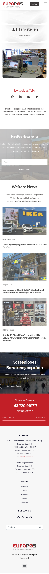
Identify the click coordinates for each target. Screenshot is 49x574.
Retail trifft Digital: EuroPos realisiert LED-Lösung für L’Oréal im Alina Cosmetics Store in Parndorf (24, 338)
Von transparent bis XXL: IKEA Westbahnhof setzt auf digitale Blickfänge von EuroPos (23, 291)
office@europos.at (26, 457)
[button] (12, 97)
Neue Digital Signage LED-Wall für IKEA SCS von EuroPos (24, 246)
